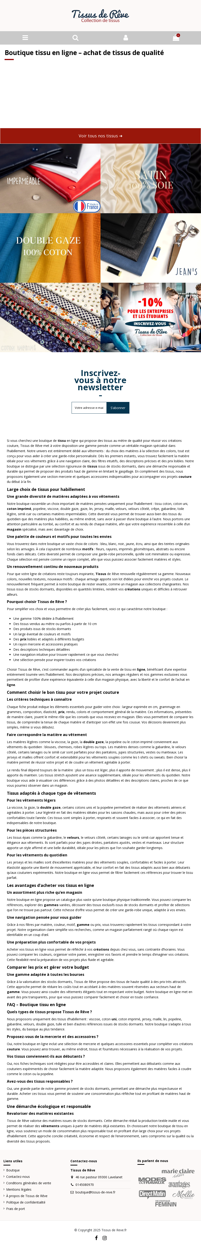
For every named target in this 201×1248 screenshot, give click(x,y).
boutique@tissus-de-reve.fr (95, 1193)
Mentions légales (18, 1190)
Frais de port (15, 1209)
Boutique (13, 1171)
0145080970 (84, 1185)
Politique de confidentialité (25, 1203)
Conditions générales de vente (28, 1183)
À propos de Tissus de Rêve (26, 1196)
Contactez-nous (18, 1177)
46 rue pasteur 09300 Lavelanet (99, 1178)
